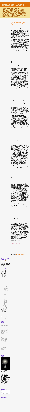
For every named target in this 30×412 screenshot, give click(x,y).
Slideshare (3, 344)
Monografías (3, 336)
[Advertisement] (20, 248)
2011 (3, 276)
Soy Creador (3, 345)
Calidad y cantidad (6, 296)
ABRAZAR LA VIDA (13, 5)
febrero (4, 307)
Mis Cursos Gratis (4, 335)
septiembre (5, 281)
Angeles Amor (3, 327)
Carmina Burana (5, 300)
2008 (3, 310)
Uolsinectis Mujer (4, 347)
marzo (4, 306)
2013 (3, 274)
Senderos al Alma (4, 343)
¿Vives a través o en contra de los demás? (6, 288)
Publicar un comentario (15, 245)
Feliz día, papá (5, 295)
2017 (3, 270)
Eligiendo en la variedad (5, 286)
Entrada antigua (26, 252)
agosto (4, 282)
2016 (3, 271)
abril (4, 305)
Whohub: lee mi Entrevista (3, 349)
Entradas (4, 391)
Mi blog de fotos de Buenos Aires (4, 334)
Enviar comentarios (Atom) (21, 254)
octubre (4, 280)
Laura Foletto (4, 316)
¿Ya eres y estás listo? (5, 299)
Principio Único (3, 340)
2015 (3, 272)
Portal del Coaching (4, 338)
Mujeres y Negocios (4, 337)
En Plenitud (3, 331)
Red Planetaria (3, 341)
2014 (3, 273)
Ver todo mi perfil (4, 318)
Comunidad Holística (4, 329)
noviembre (5, 279)
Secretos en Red (4, 342)
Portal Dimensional (4, 339)
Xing (1, 351)
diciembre (5, 278)
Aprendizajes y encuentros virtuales (5, 291)
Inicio (21, 252)
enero (4, 308)
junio (4, 284)
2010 (3, 277)
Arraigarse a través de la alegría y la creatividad (18, 23)
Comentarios (5, 393)
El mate (4, 303)
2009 (3, 309)
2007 (3, 311)
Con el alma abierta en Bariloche (6, 302)
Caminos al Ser (3, 328)
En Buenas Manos (4, 330)
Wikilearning (3, 350)
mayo (4, 304)
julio (4, 283)
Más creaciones (5, 297)
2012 (3, 275)
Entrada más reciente (15, 252)
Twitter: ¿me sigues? (4, 346)
